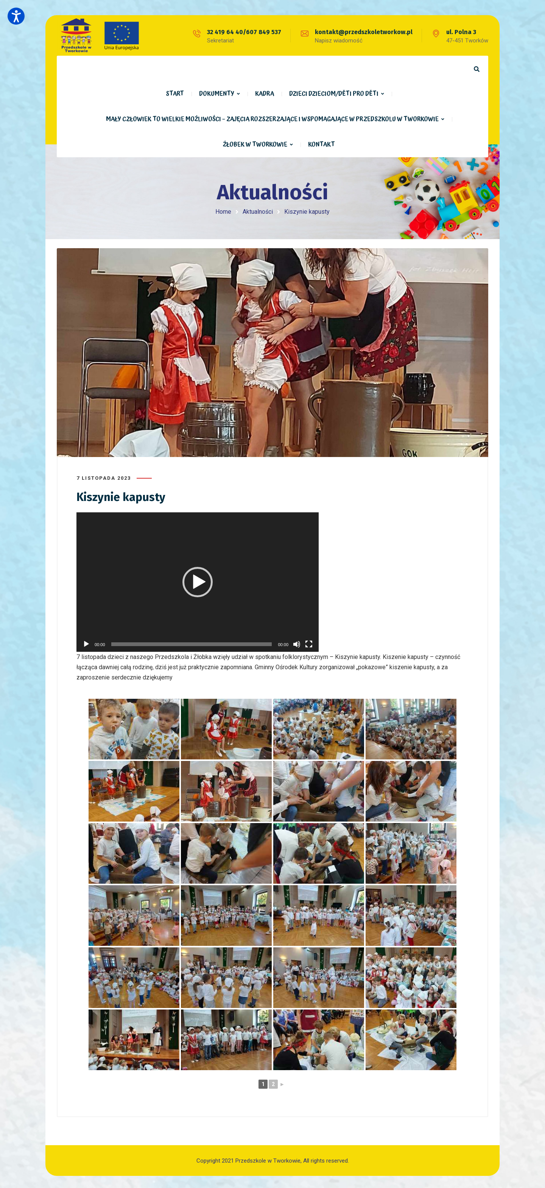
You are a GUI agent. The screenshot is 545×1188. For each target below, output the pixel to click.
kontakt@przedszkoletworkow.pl (364, 32)
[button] (197, 580)
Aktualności (258, 211)
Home (223, 211)
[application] (197, 580)
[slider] (191, 643)
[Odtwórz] (86, 642)
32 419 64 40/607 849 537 (244, 32)
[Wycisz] (297, 642)
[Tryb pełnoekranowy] (309, 642)
